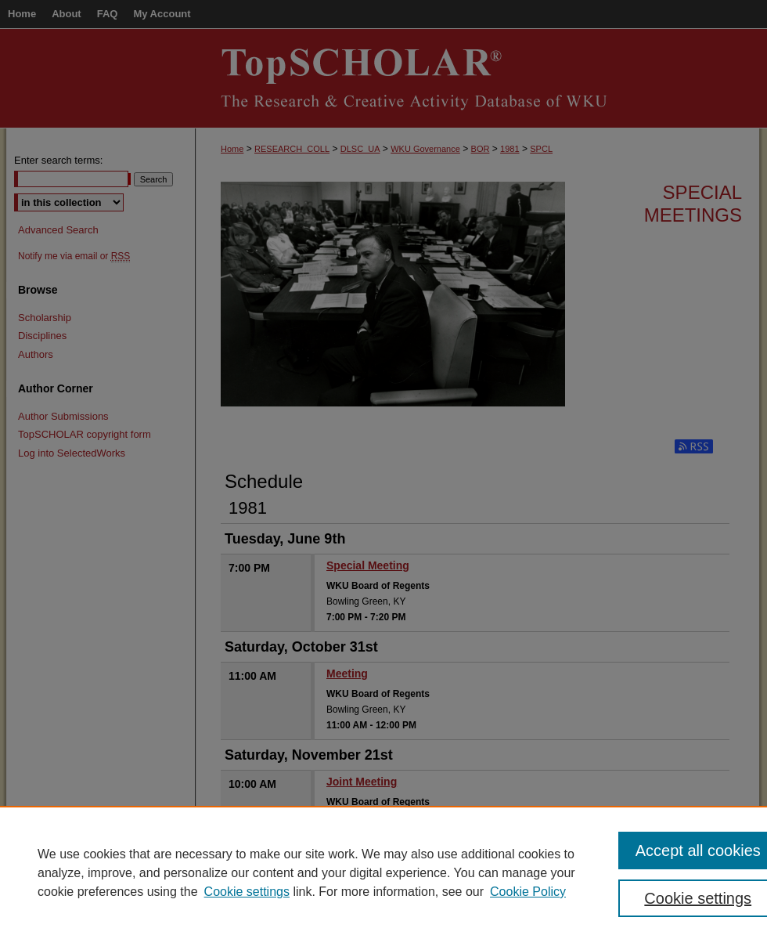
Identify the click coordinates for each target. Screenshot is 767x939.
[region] (383, 872)
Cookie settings (247, 891)
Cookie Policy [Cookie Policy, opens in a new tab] (528, 891)
